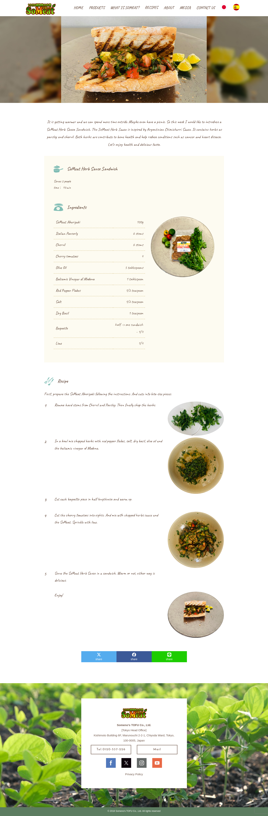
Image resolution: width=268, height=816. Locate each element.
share (98, 657)
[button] (97, 8)
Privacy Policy (134, 774)
